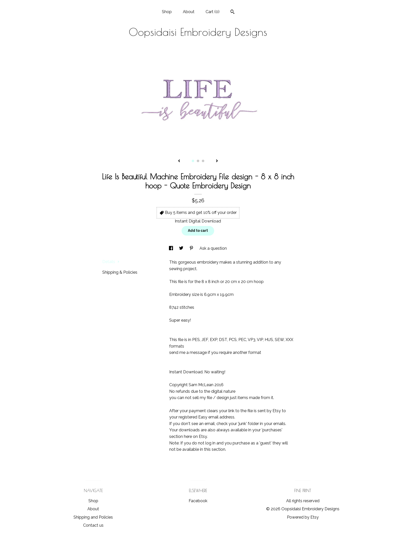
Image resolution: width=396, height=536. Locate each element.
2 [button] (198, 161)
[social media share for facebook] (171, 248)
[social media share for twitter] (181, 248)
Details (110, 261)
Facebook (198, 500)
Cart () (212, 11)
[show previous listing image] (179, 161)
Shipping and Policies (93, 517)
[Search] (232, 12)
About (188, 11)
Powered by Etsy (303, 517)
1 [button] (193, 161)
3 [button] (203, 161)
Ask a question (213, 248)
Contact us (93, 525)
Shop (167, 11)
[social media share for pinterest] (191, 248)
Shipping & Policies (119, 272)
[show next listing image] (217, 161)
